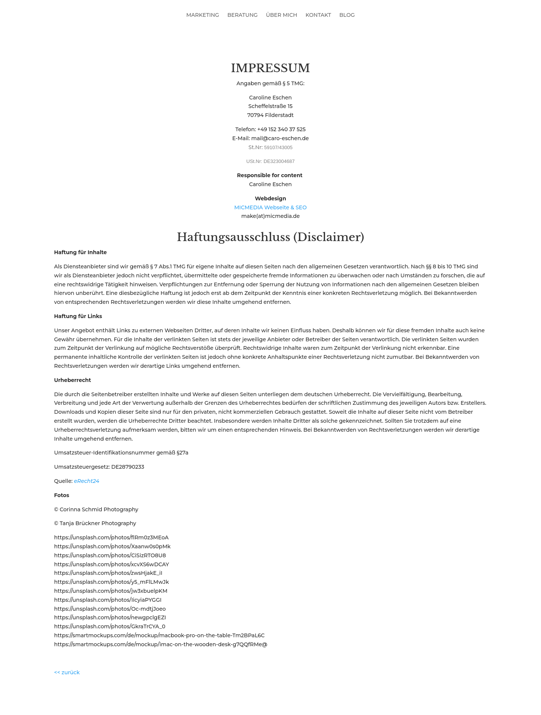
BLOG (347, 15)
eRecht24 (86, 481)
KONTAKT (318, 15)
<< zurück (67, 672)
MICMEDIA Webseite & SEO (270, 207)
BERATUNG (242, 15)
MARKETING (202, 15)
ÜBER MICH (281, 15)
